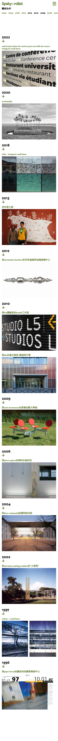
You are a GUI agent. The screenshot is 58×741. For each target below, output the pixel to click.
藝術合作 (6, 8)
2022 (4, 13)
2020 (10, 13)
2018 (17, 13)
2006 (49, 13)
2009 (42, 13)
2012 (30, 13)
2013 (23, 13)
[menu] (50, 3)
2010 (36, 13)
